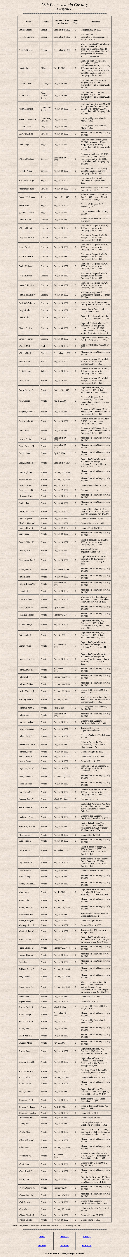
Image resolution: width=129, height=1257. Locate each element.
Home (42, 1236)
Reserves (64, 1245)
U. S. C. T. (86, 1245)
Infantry (42, 1245)
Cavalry (86, 1236)
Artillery (64, 1236)
